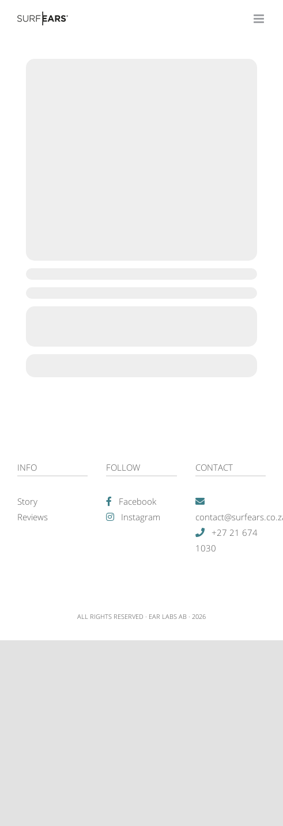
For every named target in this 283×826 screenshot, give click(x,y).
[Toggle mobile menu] (260, 19)
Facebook (137, 501)
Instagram (140, 517)
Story (27, 501)
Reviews (32, 517)
